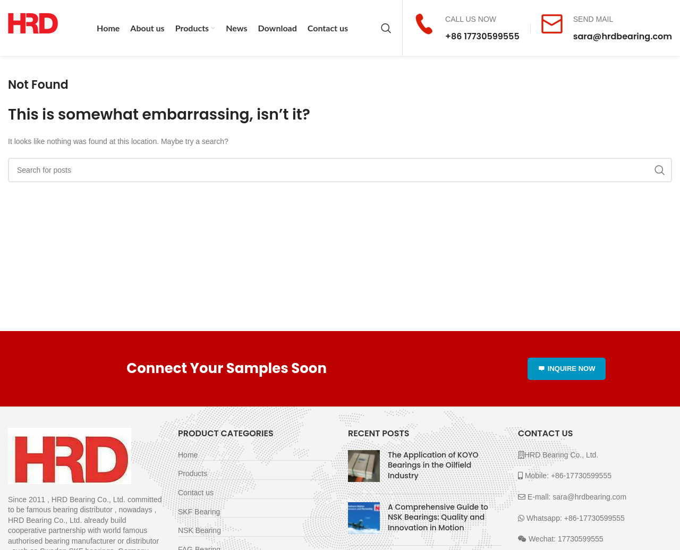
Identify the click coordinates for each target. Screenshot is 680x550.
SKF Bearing (199, 511)
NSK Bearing (199, 530)
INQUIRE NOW (567, 369)
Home (188, 455)
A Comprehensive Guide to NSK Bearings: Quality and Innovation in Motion (438, 517)
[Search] (386, 28)
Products (192, 473)
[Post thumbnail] (364, 468)
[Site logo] (33, 27)
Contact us (196, 492)
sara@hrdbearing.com (622, 36)
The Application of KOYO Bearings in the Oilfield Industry (433, 465)
